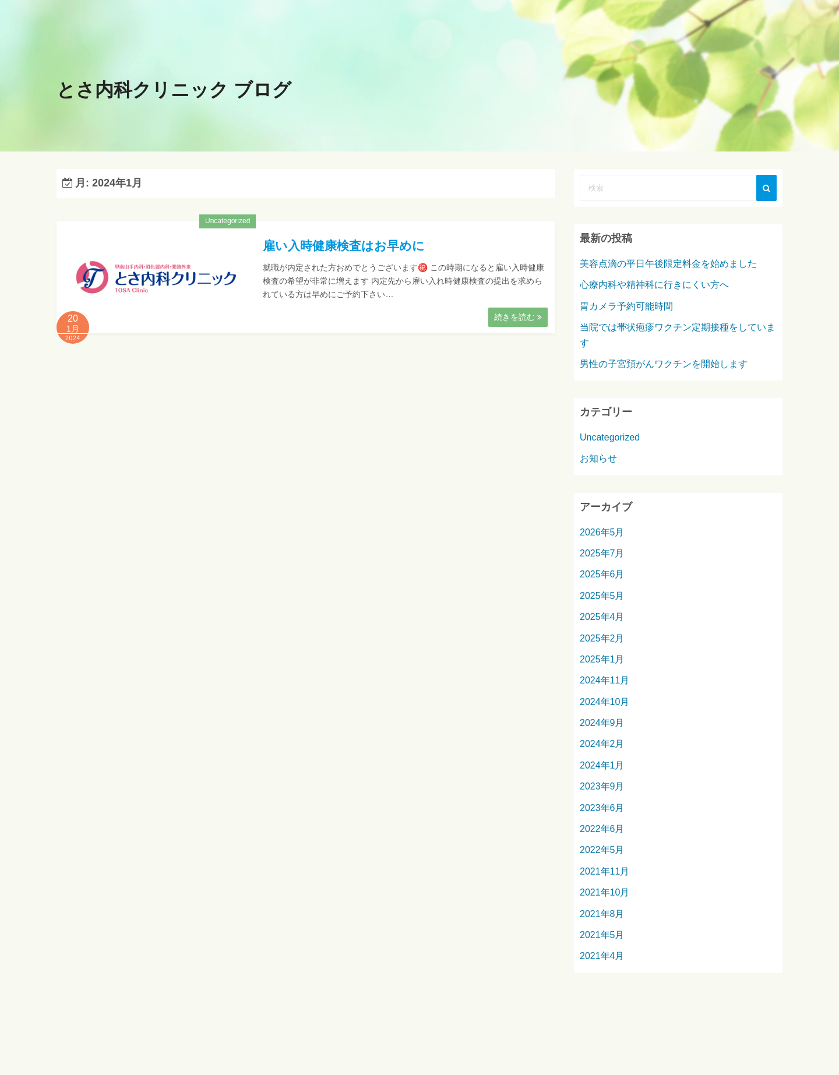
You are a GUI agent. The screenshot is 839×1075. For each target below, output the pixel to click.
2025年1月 (602, 661)
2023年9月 (602, 788)
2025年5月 (602, 597)
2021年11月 (604, 873)
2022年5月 (602, 852)
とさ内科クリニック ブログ (185, 90)
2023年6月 (602, 809)
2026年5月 (602, 533)
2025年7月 (602, 555)
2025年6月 (602, 576)
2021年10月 (604, 894)
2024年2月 (602, 745)
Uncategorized (227, 222)
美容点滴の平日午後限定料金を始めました (668, 265)
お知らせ (598, 460)
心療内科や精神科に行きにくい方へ (654, 286)
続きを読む (518, 318)
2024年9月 (602, 724)
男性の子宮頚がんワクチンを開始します (664, 366)
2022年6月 (602, 831)
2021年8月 (602, 915)
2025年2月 (602, 639)
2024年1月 (602, 767)
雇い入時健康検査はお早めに (344, 247)
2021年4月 (602, 958)
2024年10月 (604, 704)
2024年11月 (604, 682)
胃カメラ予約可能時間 (626, 308)
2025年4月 (602, 618)
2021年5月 (602, 937)
